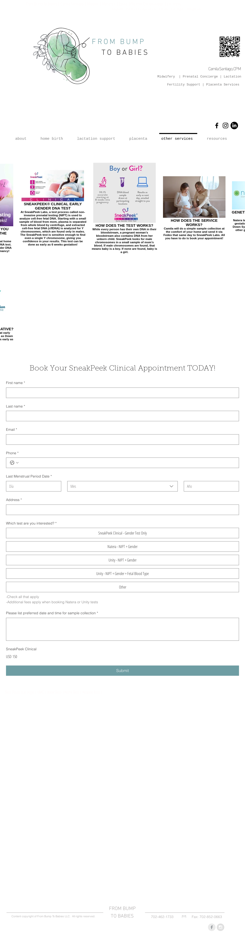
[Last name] (121, 416)
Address (14, 500)
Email (11, 429)
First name (15, 383)
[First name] (121, 393)
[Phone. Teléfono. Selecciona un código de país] (14, 463)
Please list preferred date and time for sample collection (52, 613)
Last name (15, 406)
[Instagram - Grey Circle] (220, 927)
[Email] (121, 439)
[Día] (32, 486)
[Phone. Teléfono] (127, 463)
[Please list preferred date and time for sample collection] (122, 629)
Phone (12, 453)
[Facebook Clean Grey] (212, 927)
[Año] (210, 486)
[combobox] (122, 486)
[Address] (121, 510)
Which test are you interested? (31, 523)
